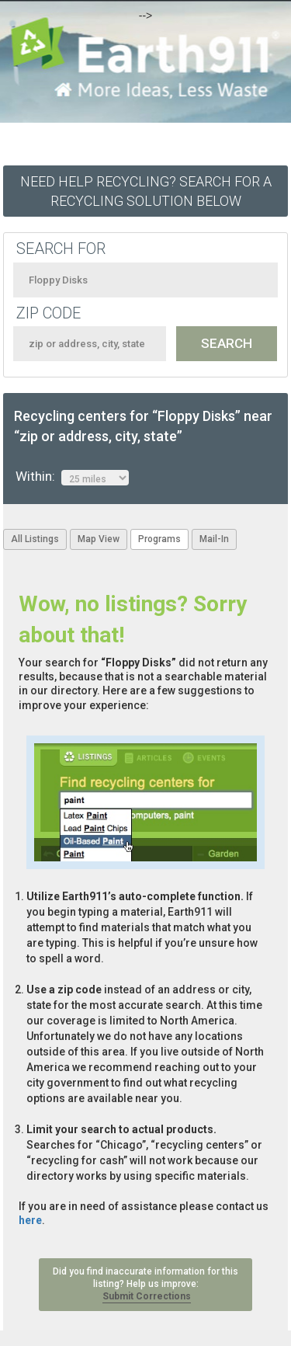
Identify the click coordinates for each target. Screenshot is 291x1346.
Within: (72, 476)
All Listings (35, 539)
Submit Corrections (146, 1296)
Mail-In (214, 539)
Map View (99, 539)
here (30, 1220)
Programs (159, 539)
